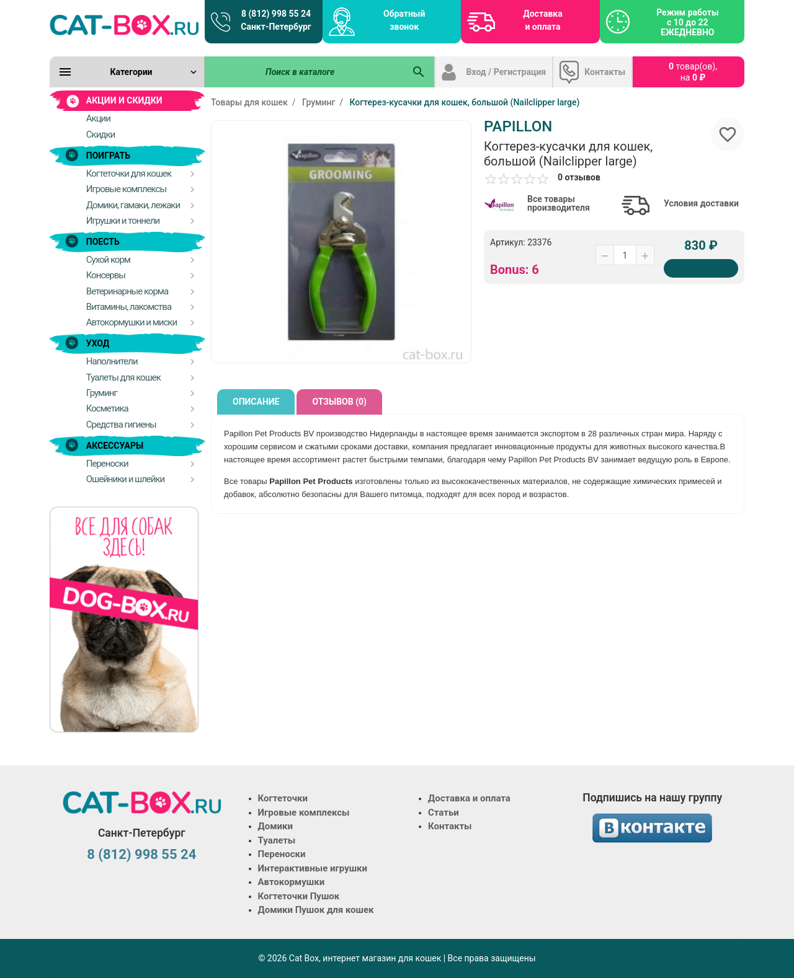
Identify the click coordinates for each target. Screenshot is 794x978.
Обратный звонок (404, 20)
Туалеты (277, 840)
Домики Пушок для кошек (316, 909)
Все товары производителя (558, 203)
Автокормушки (291, 882)
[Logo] (124, 25)
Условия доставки (701, 203)
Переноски (282, 854)
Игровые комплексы (304, 812)
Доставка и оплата (542, 20)
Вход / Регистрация (506, 72)
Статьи (443, 812)
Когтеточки (283, 798)
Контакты (604, 72)
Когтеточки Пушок (299, 896)
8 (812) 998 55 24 (141, 854)
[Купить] (701, 268)
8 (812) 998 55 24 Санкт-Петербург (276, 20)
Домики (275, 826)
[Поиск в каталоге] (304, 71)
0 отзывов (579, 177)
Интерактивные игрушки (313, 868)
